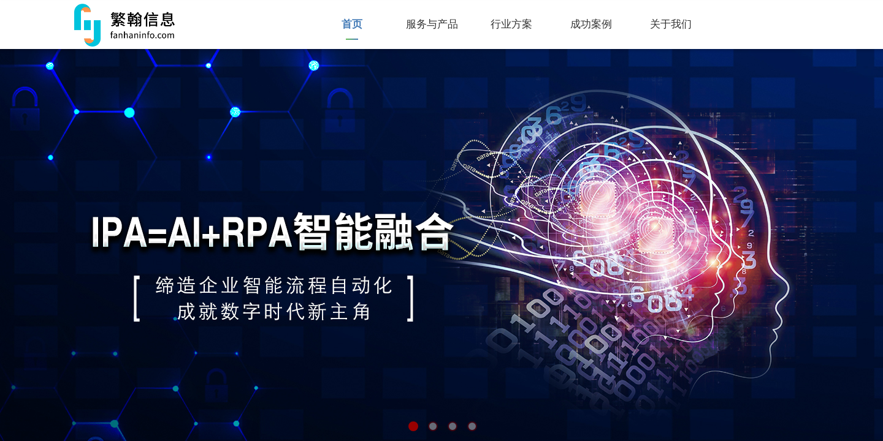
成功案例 (591, 24)
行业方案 (511, 24)
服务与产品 (432, 24)
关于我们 (671, 24)
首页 (352, 24)
